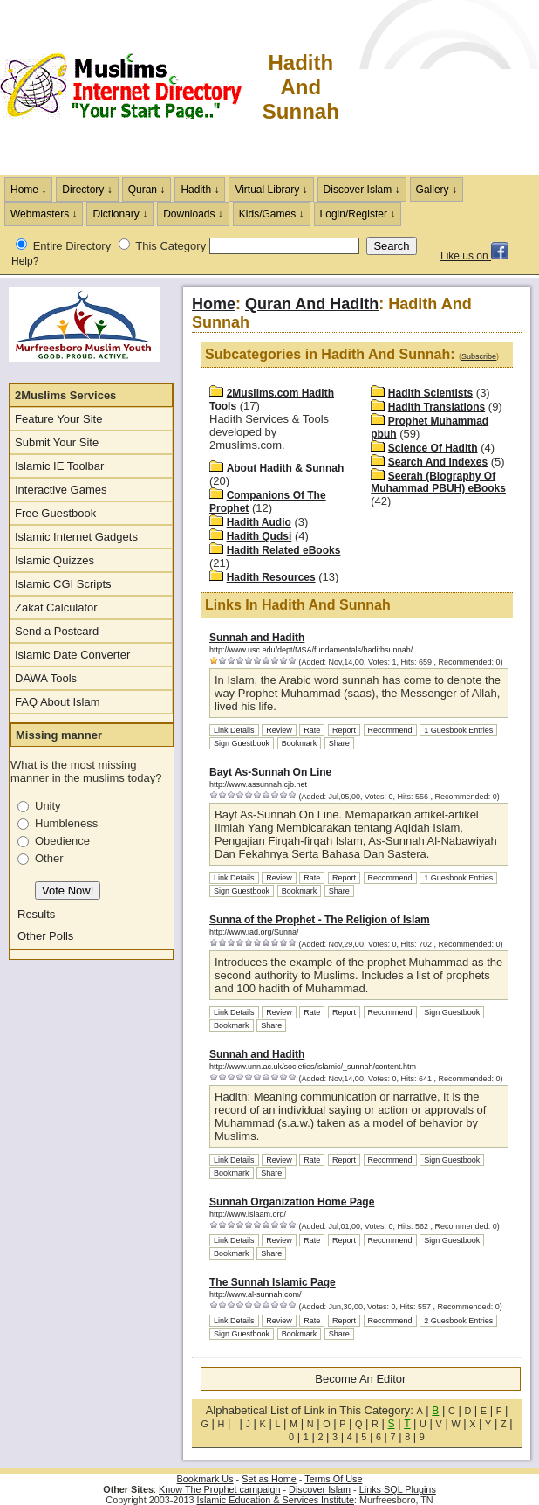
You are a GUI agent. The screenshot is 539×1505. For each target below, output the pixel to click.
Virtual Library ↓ (271, 189)
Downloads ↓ (193, 214)
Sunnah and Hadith (256, 638)
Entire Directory (72, 245)
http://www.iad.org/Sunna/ (254, 932)
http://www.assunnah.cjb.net (258, 784)
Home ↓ (28, 189)
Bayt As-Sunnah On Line (270, 772)
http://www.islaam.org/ (247, 1214)
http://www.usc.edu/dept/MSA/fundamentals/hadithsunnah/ (311, 649)
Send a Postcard (57, 631)
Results (36, 914)
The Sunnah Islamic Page (272, 1282)
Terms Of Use (333, 1479)
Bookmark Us (205, 1479)
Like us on (474, 256)
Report (344, 730)
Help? (24, 261)
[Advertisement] (440, 87)
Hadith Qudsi (259, 536)
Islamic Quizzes (54, 560)
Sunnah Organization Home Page (291, 1202)
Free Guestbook (55, 513)
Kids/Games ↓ (271, 214)
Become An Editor (360, 1378)
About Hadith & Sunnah (286, 468)
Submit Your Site (57, 442)
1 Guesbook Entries (458, 730)
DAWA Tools (46, 678)
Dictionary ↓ (119, 214)
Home (213, 304)
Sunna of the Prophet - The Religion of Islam (319, 920)
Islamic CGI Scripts (63, 583)
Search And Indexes (438, 462)
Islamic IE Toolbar (59, 466)
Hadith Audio (259, 522)
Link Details (234, 730)
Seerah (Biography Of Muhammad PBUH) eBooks (438, 482)
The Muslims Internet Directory (131, 87)
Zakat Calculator (56, 607)
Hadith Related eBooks (284, 550)
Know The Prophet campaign (219, 1489)
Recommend (390, 730)
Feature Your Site (58, 418)
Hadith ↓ (200, 189)
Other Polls (45, 935)
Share (339, 743)
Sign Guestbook (242, 743)
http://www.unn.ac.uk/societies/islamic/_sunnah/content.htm (312, 1066)
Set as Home (269, 1479)
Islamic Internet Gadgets (76, 536)
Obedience (62, 840)
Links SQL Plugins (397, 1489)
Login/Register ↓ (358, 214)
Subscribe (478, 356)
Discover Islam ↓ (362, 189)
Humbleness (66, 823)
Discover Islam (320, 1489)
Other (49, 858)
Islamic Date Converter (72, 654)
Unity (48, 805)
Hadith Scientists (430, 393)
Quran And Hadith (312, 304)
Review (279, 730)
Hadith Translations (436, 407)
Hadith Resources (271, 577)
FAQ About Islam (57, 701)
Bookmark (299, 743)
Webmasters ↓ (43, 214)
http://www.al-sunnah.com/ (255, 1294)
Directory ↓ (87, 189)
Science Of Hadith (433, 448)
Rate (312, 730)
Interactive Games (61, 489)
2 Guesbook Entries (458, 1320)
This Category (170, 245)
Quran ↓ (147, 189)
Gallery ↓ (436, 189)
